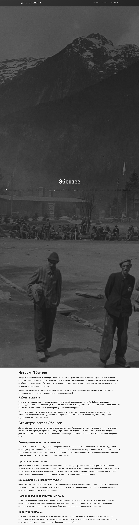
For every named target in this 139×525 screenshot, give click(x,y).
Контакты (114, 3)
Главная (96, 3)
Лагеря (104, 3)
